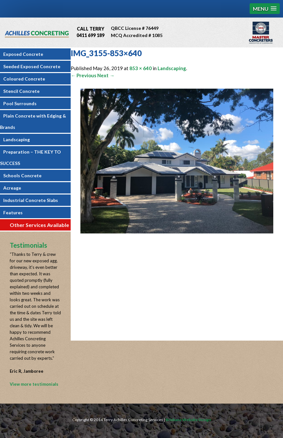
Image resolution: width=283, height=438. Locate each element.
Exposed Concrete (23, 54)
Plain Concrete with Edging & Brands (33, 121)
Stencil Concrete (21, 91)
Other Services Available (39, 225)
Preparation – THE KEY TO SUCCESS (30, 157)
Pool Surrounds (20, 103)
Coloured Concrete (24, 78)
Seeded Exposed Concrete (31, 66)
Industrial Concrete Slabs (30, 200)
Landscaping (16, 139)
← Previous (83, 75)
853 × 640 (140, 68)
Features (13, 212)
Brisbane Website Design (188, 419)
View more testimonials (34, 384)
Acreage (12, 188)
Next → (105, 75)
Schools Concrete (22, 175)
